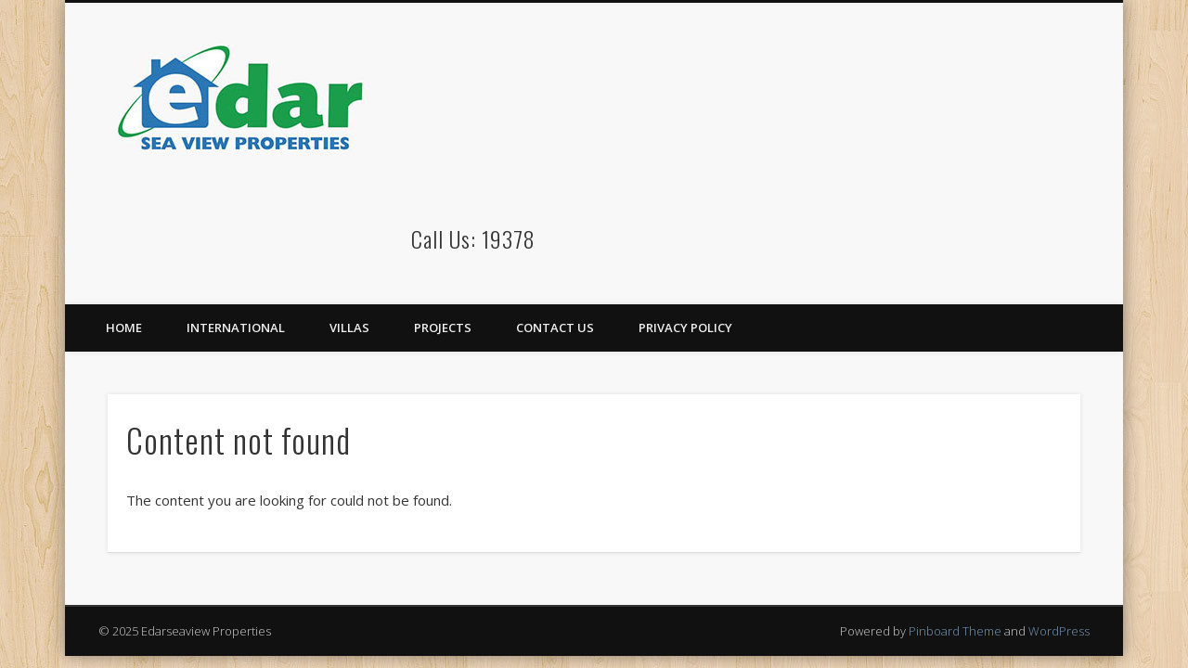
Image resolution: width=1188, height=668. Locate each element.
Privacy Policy (685, 327)
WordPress (1059, 631)
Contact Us (555, 327)
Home (124, 327)
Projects (442, 327)
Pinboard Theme (955, 631)
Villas (349, 327)
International (236, 327)
